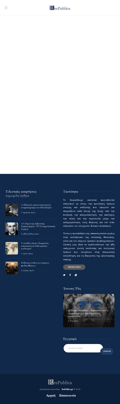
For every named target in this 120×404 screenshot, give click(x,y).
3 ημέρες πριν (28, 212)
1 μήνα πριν (27, 253)
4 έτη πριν (73, 321)
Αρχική (50, 395)
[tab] (21, 192)
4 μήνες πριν (27, 270)
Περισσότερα (74, 267)
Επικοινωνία (67, 395)
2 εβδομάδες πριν (30, 234)
